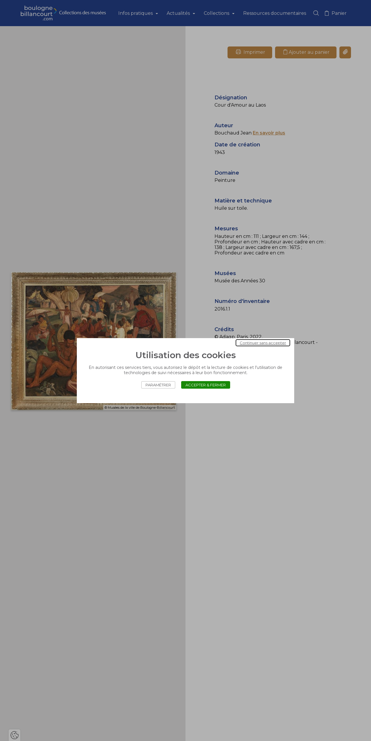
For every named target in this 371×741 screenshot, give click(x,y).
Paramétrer (158, 385)
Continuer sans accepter (263, 342)
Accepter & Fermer (206, 385)
